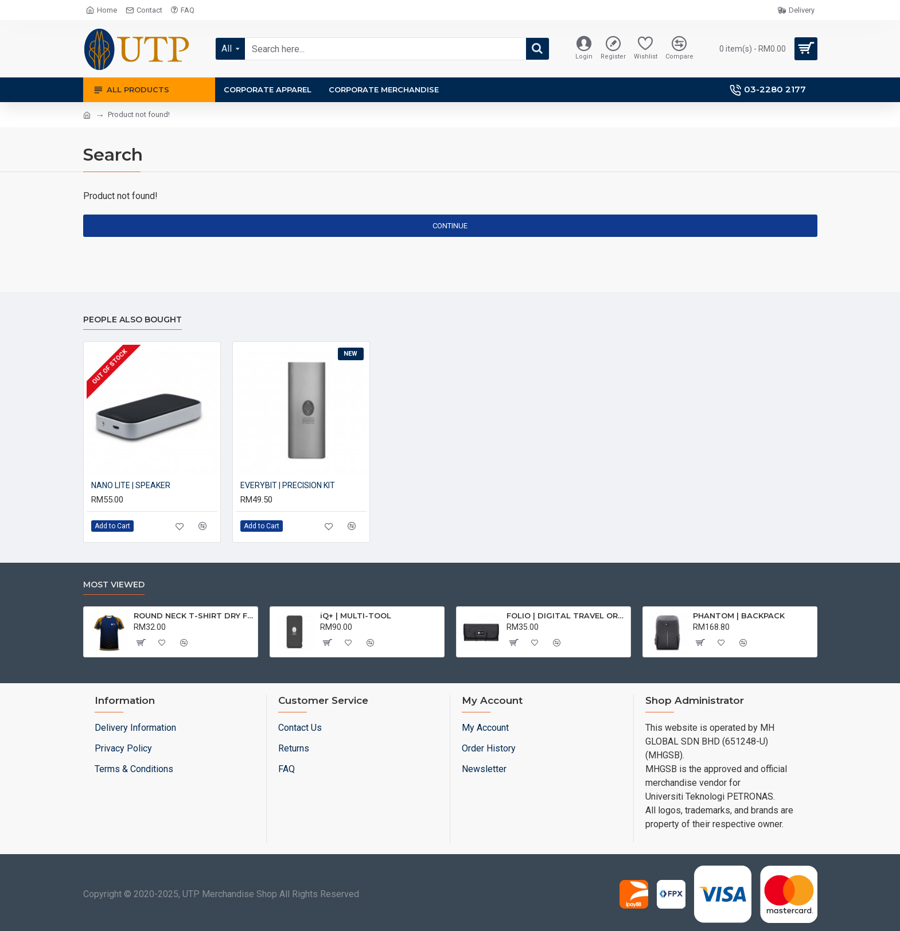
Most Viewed (114, 585)
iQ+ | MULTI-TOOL (355, 615)
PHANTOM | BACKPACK (739, 615)
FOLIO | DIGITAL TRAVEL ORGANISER (566, 615)
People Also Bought (132, 320)
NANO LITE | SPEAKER (130, 485)
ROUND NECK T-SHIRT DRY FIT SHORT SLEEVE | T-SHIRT (194, 615)
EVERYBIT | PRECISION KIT (287, 485)
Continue (450, 225)
